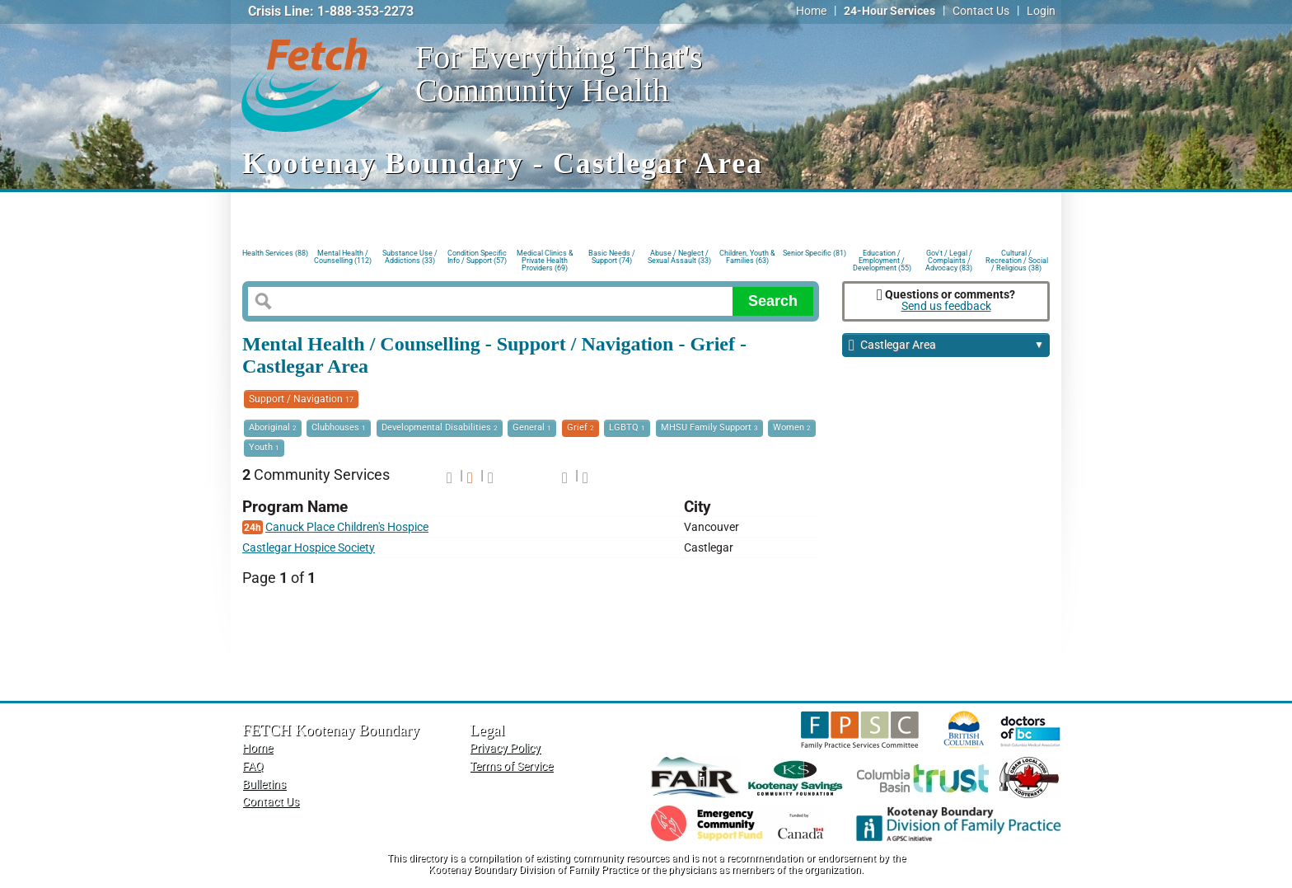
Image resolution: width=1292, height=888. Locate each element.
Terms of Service (511, 766)
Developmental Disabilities (440, 427)
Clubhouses (338, 427)
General (532, 427)
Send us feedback (946, 306)
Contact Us (981, 11)
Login (1041, 11)
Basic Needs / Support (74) (611, 257)
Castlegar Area (946, 346)
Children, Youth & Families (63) (747, 257)
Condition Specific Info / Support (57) (477, 257)
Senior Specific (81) (814, 253)
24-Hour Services (889, 11)
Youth (264, 447)
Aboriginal (273, 427)
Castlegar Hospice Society (308, 548)
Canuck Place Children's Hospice (346, 527)
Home (811, 11)
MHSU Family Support (709, 427)
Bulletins (264, 785)
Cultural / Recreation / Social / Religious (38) (1016, 259)
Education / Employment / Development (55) (882, 259)
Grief (580, 427)
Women (792, 427)
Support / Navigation (301, 399)
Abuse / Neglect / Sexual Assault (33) (679, 257)
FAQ (253, 766)
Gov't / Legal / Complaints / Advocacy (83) (948, 259)
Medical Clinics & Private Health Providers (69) (545, 259)
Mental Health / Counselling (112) (343, 257)
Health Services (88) (275, 253)
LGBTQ (627, 427)
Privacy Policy (505, 748)
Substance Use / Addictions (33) (410, 257)
